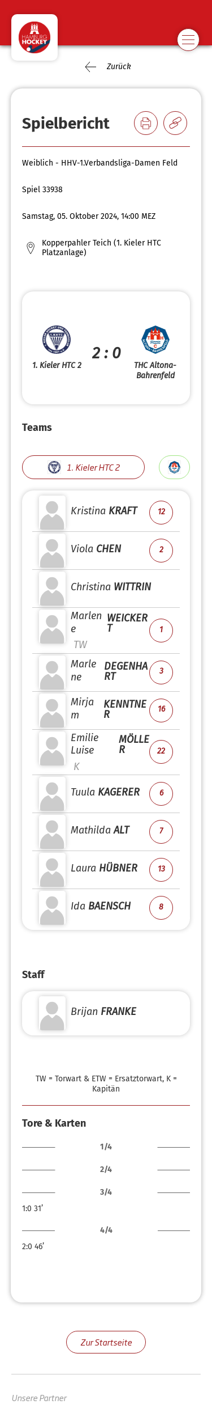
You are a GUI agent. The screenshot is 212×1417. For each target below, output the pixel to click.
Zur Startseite (106, 1342)
